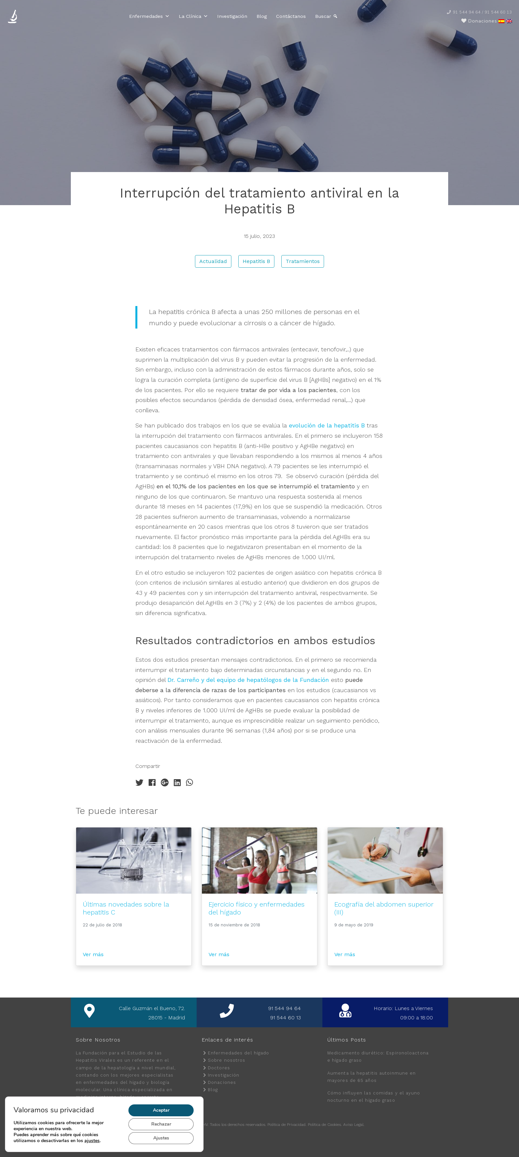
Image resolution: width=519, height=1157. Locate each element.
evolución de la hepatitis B (327, 425)
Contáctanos (291, 16)
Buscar (323, 16)
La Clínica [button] (193, 16)
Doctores (219, 1067)
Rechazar (161, 1124)
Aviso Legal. (353, 1124)
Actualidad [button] (213, 261)
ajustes (95, 1140)
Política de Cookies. (325, 1124)
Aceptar (161, 1110)
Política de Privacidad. (287, 1124)
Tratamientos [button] (303, 261)
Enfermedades (149, 16)
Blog (262, 16)
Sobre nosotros (226, 1060)
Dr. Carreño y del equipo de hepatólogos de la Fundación (248, 679)
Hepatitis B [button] (256, 261)
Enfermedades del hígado (238, 1052)
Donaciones (222, 1082)
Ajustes (161, 1138)
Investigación (232, 16)
